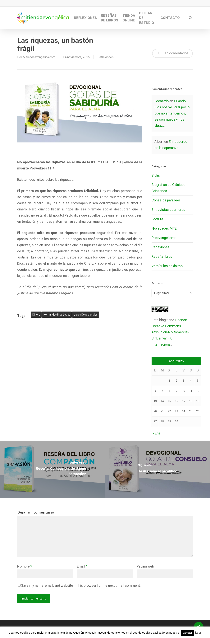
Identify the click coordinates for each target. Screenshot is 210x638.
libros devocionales (86, 314)
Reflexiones (106, 57)
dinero (36, 314)
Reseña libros (162, 256)
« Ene (157, 433)
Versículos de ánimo (167, 266)
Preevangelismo (164, 238)
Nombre (24, 566)
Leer (198, 632)
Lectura (157, 219)
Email (82, 566)
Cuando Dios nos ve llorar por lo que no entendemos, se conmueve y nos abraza (171, 113)
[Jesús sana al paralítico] (157, 469)
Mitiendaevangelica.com (39, 57)
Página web (145, 566)
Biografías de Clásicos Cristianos (168, 188)
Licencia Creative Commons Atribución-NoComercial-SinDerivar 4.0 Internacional (170, 332)
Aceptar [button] (187, 632)
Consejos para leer (166, 200)
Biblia (156, 175)
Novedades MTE (164, 228)
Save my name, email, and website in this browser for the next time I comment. (81, 585)
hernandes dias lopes (56, 314)
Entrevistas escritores (168, 210)
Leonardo (161, 101)
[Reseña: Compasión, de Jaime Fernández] (52, 469)
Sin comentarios (172, 53)
